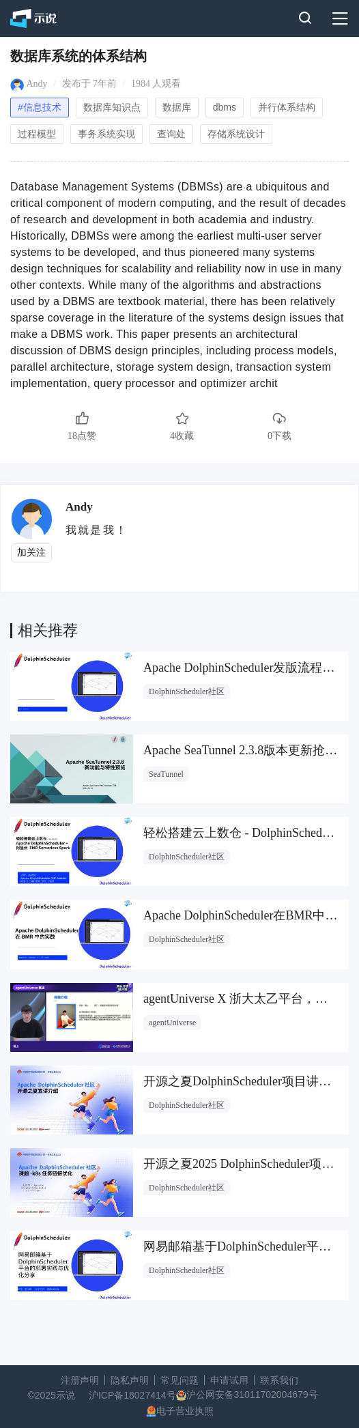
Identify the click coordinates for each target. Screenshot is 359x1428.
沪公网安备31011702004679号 (252, 1394)
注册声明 (80, 1380)
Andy (37, 83)
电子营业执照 (185, 1410)
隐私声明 (130, 1380)
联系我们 (279, 1380)
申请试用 (229, 1380)
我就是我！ (97, 530)
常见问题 (179, 1380)
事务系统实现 (106, 133)
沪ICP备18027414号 (132, 1395)
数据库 (176, 107)
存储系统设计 (236, 133)
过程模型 (37, 133)
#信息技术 (39, 107)
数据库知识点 (112, 107)
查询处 (171, 133)
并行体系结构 (286, 107)
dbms (224, 107)
